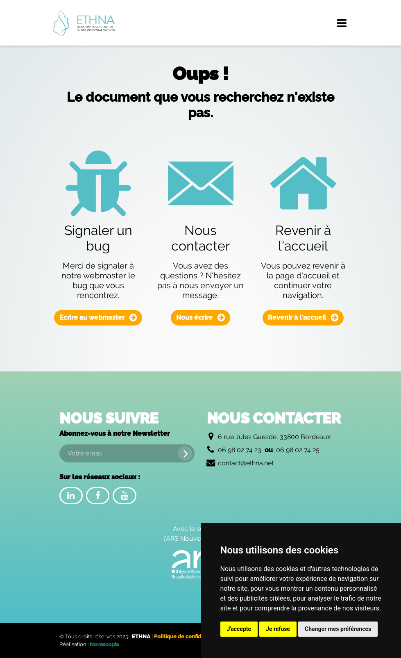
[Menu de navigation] (342, 22)
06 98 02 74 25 (297, 450)
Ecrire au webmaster (98, 317)
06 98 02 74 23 (239, 450)
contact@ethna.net (246, 463)
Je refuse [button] (278, 629)
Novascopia (104, 644)
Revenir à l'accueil (303, 317)
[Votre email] (127, 453)
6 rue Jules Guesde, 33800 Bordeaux (274, 437)
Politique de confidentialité (188, 636)
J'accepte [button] (239, 629)
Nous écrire (200, 317)
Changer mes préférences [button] (338, 629)
